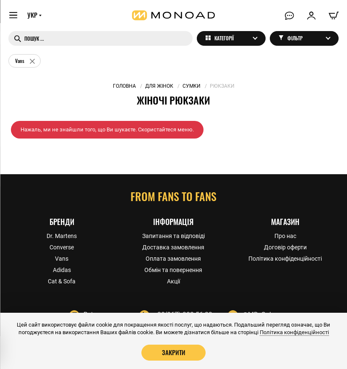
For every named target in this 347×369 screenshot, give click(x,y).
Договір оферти (285, 246)
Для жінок (159, 86)
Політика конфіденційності (285, 258)
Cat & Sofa (62, 280)
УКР (32, 15)
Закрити (173, 352)
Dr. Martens (62, 235)
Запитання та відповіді (173, 235)
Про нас (285, 235)
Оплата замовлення (173, 258)
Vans (61, 258)
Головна (124, 86)
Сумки (192, 86)
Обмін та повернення (173, 269)
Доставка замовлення (173, 246)
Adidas (62, 269)
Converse (62, 246)
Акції (173, 280)
